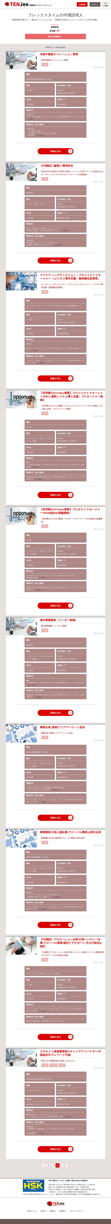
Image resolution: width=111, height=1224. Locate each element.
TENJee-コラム (32, 1211)
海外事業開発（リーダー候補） (59, 620)
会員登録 (82, 4)
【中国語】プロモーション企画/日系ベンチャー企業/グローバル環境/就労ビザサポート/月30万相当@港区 (71, 943)
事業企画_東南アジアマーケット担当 (62, 727)
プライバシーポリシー (76, 1211)
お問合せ (44, 1211)
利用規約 (62, 1211)
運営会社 (53, 1211)
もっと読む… (40, 135)
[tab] (55, 36)
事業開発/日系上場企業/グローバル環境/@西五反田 (70, 832)
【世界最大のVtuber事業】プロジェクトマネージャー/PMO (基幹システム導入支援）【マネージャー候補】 (71, 396)
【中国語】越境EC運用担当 (56, 165)
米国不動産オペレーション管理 (59, 54)
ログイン (95, 4)
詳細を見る (61, 151)
